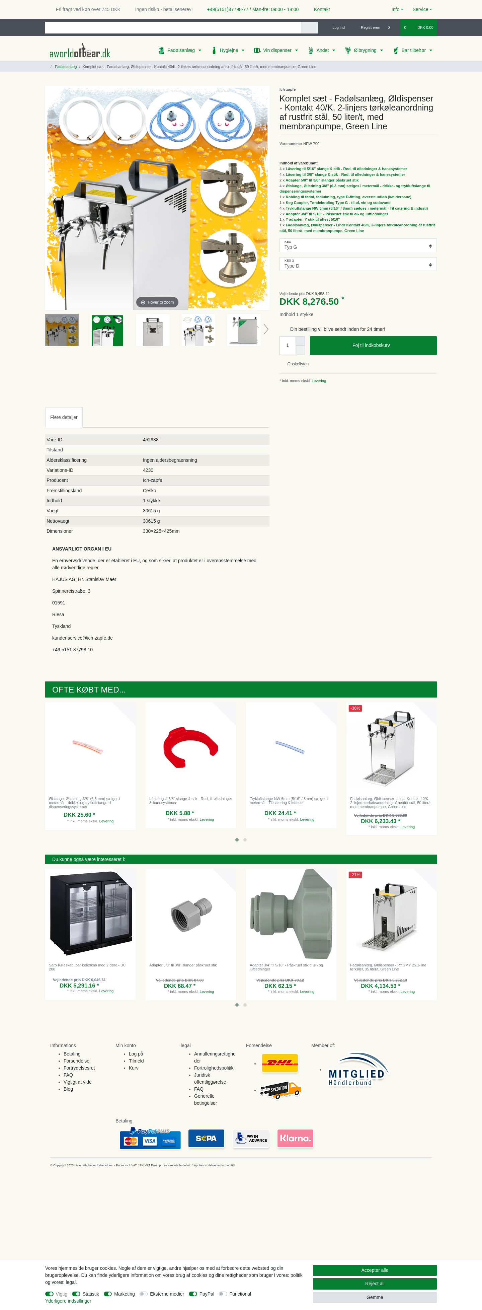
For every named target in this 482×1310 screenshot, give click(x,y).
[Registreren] (366, 27)
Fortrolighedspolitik (214, 1068)
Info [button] (395, 9)
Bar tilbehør (414, 50)
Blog (68, 1089)
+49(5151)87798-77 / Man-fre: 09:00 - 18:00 (250, 9)
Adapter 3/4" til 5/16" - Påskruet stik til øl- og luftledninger (337, 214)
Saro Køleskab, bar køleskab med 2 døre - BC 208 (87, 967)
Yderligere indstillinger (68, 1301)
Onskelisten (295, 364)
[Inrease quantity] (300, 341)
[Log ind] (335, 27)
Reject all (375, 1283)
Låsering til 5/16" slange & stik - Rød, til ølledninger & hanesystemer (346, 169)
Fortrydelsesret (79, 1068)
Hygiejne (229, 50)
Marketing (124, 1294)
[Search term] (173, 27)
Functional (240, 1294)
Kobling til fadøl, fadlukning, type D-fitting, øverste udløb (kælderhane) (348, 197)
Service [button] (420, 9)
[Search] (309, 27)
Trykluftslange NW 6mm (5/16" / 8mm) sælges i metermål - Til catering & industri (357, 208)
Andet (323, 50)
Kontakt (319, 9)
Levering (318, 381)
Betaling (72, 1054)
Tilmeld (136, 1061)
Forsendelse (76, 1061)
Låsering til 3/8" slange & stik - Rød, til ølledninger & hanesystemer (345, 174)
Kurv (134, 1068)
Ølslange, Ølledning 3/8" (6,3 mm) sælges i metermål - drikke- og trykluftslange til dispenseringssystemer (84, 803)
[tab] (64, 417)
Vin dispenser (278, 50)
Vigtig (62, 1294)
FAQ (68, 1075)
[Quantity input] (287, 345)
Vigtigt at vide (78, 1082)
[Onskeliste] (392, 27)
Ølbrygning (366, 50)
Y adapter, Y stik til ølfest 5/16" (313, 219)
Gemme (375, 1297)
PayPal (206, 1294)
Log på (136, 1054)
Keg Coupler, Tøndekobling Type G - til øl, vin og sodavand (338, 203)
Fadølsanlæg (181, 50)
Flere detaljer (64, 417)
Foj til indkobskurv (392, 346)
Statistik (91, 1294)
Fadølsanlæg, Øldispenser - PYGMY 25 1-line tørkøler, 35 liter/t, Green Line (388, 967)
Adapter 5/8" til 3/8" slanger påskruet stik (322, 180)
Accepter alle (375, 1270)
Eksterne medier (167, 1294)
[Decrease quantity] (300, 350)
